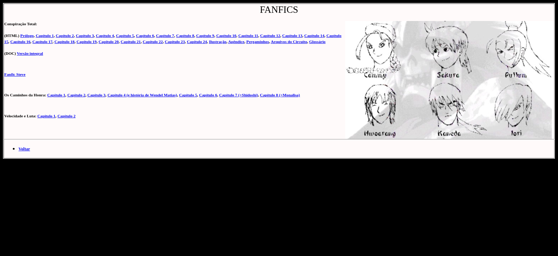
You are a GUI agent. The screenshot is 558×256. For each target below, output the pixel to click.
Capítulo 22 (153, 41)
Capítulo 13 (292, 35)
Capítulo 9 (205, 35)
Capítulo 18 (64, 41)
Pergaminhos (257, 41)
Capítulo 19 (86, 41)
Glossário (317, 41)
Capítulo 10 (226, 35)
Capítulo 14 (314, 35)
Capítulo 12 (270, 35)
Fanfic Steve (14, 74)
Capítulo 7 (165, 35)
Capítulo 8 (185, 35)
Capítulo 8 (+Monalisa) (280, 95)
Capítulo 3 (85, 35)
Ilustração (217, 41)
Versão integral (30, 53)
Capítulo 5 (125, 35)
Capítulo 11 (248, 35)
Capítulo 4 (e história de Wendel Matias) (142, 95)
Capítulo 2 (65, 35)
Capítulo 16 (20, 41)
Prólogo (27, 35)
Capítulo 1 (45, 35)
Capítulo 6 (145, 35)
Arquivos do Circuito (289, 41)
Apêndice (236, 41)
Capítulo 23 (175, 41)
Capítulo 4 (105, 35)
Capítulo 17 (42, 41)
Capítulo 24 (197, 41)
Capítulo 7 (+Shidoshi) (238, 95)
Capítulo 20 (109, 41)
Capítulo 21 (131, 41)
